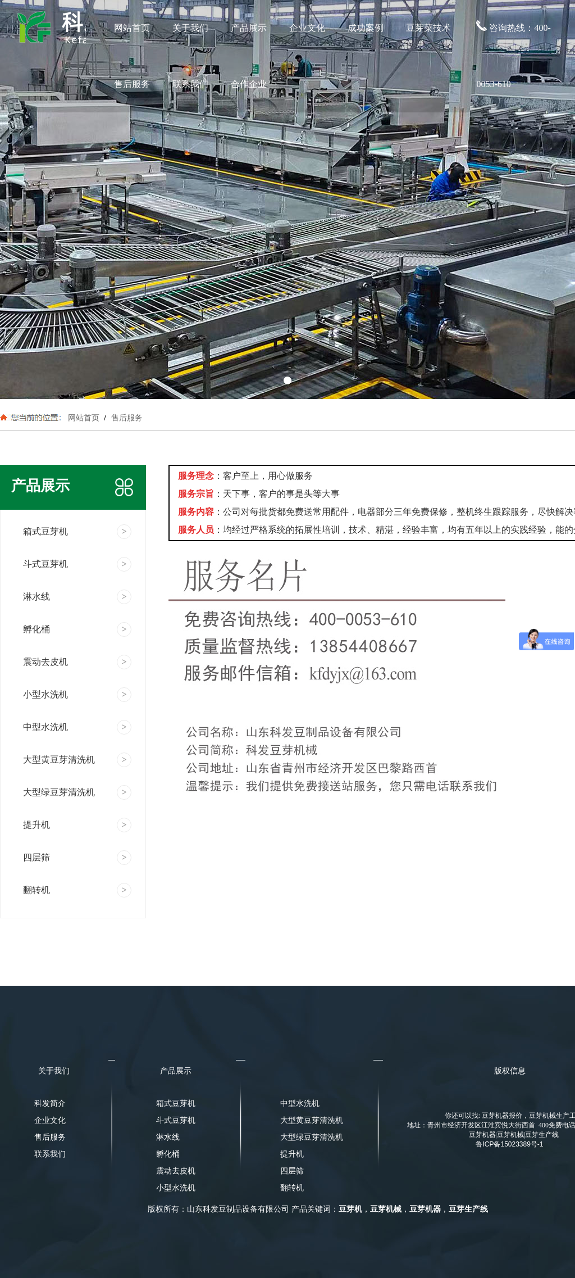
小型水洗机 (175, 1188)
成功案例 (366, 28)
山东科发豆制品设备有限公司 (238, 1209)
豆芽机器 (425, 1209)
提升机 (292, 1154)
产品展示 (249, 28)
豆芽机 (350, 1209)
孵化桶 (168, 1154)
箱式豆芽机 (175, 1103)
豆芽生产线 (468, 1209)
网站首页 (132, 28)
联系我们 (190, 84)
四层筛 (292, 1171)
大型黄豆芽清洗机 (308, 1120)
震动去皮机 (175, 1171)
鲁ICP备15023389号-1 (509, 1144)
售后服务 (132, 84)
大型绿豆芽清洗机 (308, 1137)
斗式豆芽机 (175, 1120)
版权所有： (167, 1209)
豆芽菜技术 (428, 28)
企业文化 (307, 28)
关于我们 (190, 28)
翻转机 (292, 1188)
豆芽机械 (385, 1209)
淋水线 (168, 1137)
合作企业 (249, 84)
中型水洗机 (300, 1103)
